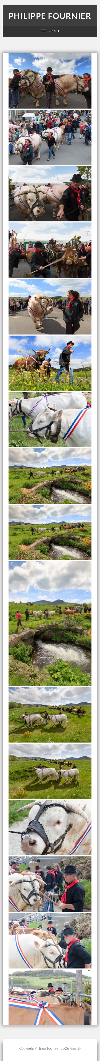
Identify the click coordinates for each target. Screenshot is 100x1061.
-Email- (75, 1048)
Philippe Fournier (50, 16)
